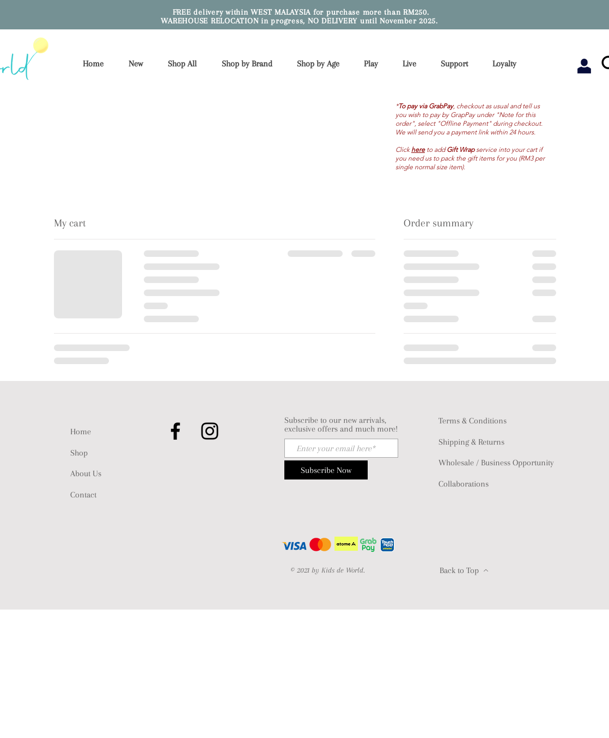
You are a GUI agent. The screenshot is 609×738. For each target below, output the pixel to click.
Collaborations (464, 484)
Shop (79, 453)
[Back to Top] (464, 570)
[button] (250, 64)
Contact (83, 495)
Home (80, 431)
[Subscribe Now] (326, 469)
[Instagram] (209, 431)
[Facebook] (175, 431)
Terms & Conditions (473, 421)
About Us (85, 473)
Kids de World (342, 570)
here (418, 149)
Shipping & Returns (471, 442)
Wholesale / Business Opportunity (496, 463)
